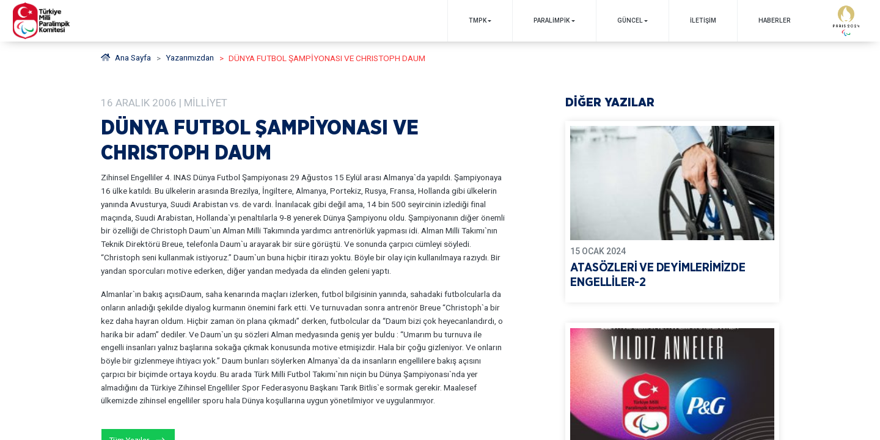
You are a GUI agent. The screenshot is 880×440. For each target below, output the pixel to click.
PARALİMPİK (551, 20)
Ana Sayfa (126, 58)
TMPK (476, 20)
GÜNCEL (629, 20)
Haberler (774, 20)
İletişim (702, 20)
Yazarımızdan (190, 58)
